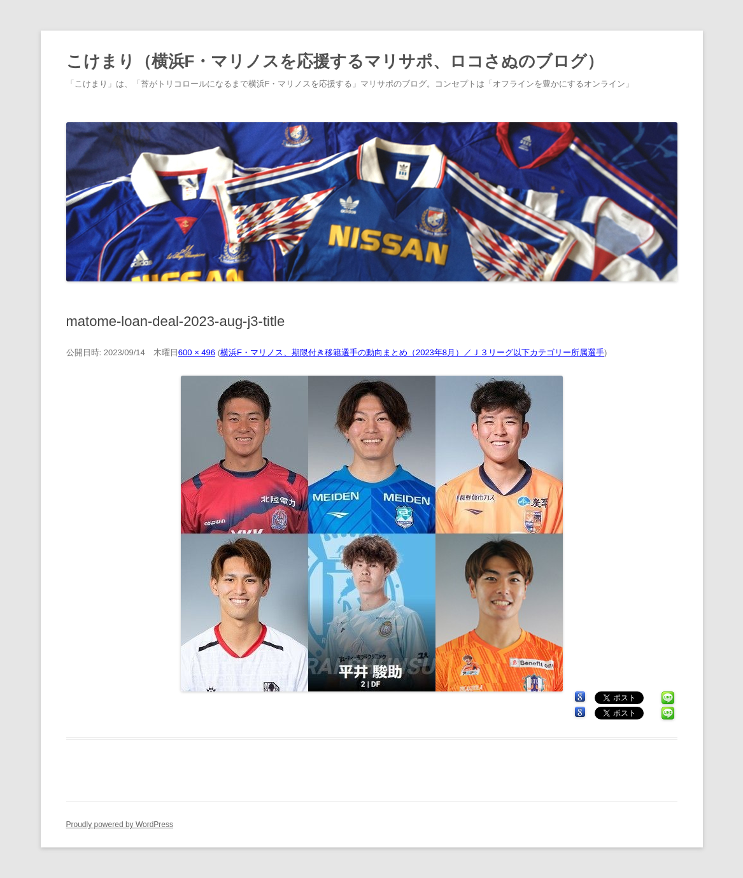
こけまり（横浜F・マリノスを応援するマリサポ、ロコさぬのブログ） (335, 61)
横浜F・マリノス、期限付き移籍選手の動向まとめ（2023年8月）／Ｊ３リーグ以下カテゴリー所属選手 (412, 352)
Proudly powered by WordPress (120, 824)
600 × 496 (196, 352)
